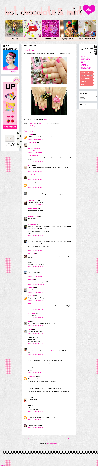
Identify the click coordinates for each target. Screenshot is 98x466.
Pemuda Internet (32, 270)
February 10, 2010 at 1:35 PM (35, 292)
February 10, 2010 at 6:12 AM (35, 221)
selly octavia (31, 253)
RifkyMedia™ (31, 175)
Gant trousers (31, 313)
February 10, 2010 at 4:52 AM (35, 205)
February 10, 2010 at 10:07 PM (36, 372)
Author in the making (34, 155)
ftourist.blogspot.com (33, 150)
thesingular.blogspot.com (34, 148)
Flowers (30, 303)
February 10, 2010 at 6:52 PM (35, 333)
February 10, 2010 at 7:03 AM (35, 235)
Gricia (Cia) (31, 287)
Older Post (71, 439)
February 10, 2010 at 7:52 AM (35, 266)
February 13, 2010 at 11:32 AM (36, 419)
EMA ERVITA (31, 423)
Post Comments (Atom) (52, 443)
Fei (28, 190)
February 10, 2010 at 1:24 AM (35, 161)
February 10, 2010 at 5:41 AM (35, 213)
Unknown (30, 134)
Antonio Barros (32, 142)
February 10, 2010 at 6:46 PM (35, 317)
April (29, 397)
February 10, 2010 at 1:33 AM (35, 171)
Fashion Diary (31, 126)
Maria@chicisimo (32, 208)
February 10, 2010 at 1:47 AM (35, 179)
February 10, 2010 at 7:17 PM (35, 343)
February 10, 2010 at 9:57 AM (35, 276)
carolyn (30, 165)
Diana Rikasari (32, 376)
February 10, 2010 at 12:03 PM (36, 284)
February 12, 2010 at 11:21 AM (36, 402)
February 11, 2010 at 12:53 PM (36, 394)
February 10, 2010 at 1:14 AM (35, 152)
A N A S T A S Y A (32, 200)
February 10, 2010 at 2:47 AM (35, 187)
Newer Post (27, 439)
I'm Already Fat (32, 224)
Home (49, 439)
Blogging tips (3, 465)
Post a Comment (30, 431)
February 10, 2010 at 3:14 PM (35, 309)
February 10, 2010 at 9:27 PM (35, 354)
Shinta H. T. (31, 295)
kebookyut (31, 279)
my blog (51, 350)
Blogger (53, 461)
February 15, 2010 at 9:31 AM (35, 427)
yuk (29, 321)
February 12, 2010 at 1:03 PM (35, 411)
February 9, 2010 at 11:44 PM (35, 139)
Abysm (30, 329)
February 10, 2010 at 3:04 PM (35, 300)
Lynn (29, 346)
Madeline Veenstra (33, 216)
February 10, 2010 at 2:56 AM (35, 197)
